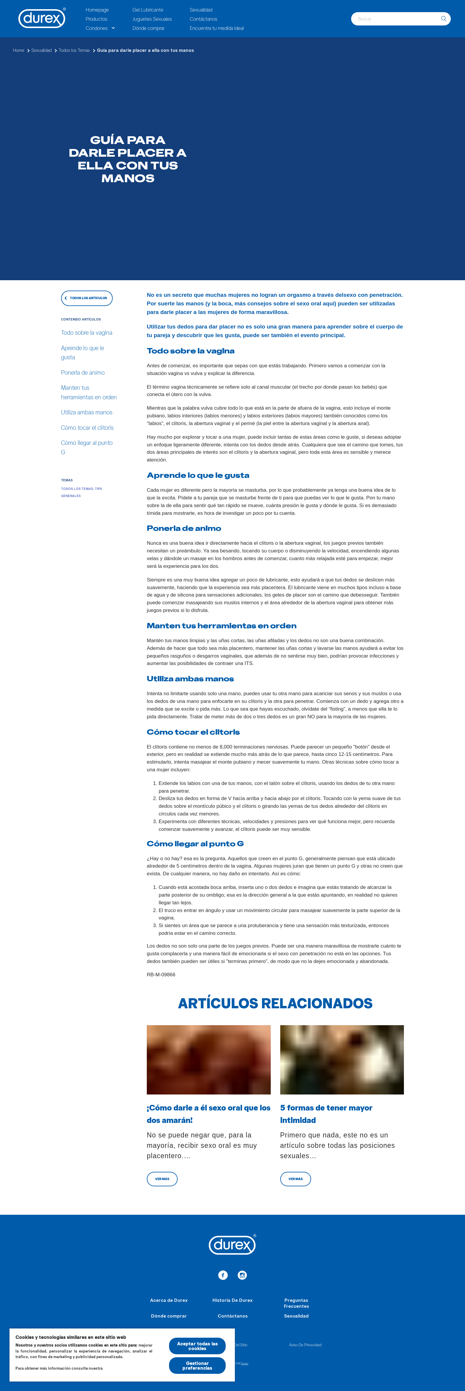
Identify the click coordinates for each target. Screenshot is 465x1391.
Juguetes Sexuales (152, 18)
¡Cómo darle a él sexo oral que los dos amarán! (208, 1113)
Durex (245, 1363)
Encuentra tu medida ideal (217, 28)
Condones (97, 28)
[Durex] (42, 18)
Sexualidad (201, 9)
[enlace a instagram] (242, 1276)
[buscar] (443, 18)
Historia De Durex (232, 1300)
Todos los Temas (77, 489)
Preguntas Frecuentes (296, 1303)
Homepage (97, 9)
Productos (96, 18)
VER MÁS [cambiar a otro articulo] (162, 1179)
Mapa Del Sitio (235, 1344)
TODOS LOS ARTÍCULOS (88, 298)
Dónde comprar (149, 28)
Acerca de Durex (169, 1300)
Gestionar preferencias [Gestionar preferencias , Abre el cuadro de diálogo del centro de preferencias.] (197, 1365)
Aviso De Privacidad (305, 1344)
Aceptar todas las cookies (197, 1346)
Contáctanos (203, 18)
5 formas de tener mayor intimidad (326, 1113)
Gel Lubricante (148, 9)
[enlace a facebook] (222, 1276)
